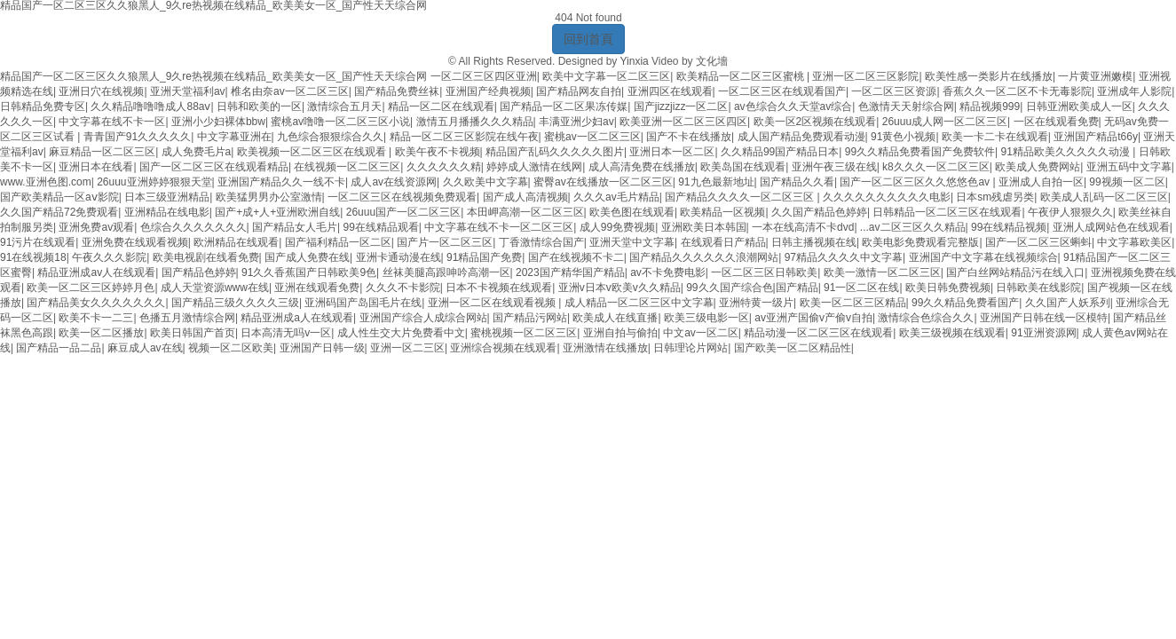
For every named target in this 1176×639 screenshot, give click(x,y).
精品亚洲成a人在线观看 (297, 318)
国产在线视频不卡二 (576, 257)
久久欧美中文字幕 (485, 182)
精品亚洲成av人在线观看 (96, 272)
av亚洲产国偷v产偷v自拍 (813, 318)
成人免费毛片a (197, 152)
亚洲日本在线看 (96, 167)
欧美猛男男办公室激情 (269, 197)
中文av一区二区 (700, 333)
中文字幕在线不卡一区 (112, 121)
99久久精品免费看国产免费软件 (920, 152)
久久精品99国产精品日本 (780, 152)
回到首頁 (588, 39)
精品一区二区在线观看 (441, 106)
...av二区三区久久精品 (913, 227)
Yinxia (634, 61)
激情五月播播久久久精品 (474, 121)
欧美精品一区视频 (722, 212)
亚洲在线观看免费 (316, 287)
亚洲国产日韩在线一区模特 (1044, 318)
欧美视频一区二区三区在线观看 (313, 152)
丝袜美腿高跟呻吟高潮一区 (446, 272)
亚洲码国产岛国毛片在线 (363, 302)
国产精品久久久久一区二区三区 (741, 197)
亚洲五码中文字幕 (1129, 167)
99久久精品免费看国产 (965, 302)
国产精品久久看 (797, 182)
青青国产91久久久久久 (137, 136)
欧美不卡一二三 (96, 318)
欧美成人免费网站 (1037, 167)
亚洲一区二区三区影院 (865, 76)
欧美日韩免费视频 (948, 287)
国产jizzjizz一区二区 (681, 106)
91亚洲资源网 (1043, 333)
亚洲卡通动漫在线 (398, 257)
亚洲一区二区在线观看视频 (493, 302)
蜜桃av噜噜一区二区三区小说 (340, 121)
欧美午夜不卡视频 (437, 152)
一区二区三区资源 (893, 91)
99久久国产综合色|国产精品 (751, 287)
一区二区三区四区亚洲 (483, 76)
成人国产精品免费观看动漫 (801, 136)
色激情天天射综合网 (906, 106)
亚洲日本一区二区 (671, 152)
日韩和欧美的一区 (259, 106)
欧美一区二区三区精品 (853, 302)
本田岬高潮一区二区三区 (525, 212)
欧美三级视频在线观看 (952, 333)
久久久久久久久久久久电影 (887, 197)
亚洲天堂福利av (187, 91)
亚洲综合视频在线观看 (503, 348)
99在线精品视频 (1008, 227)
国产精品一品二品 (58, 348)
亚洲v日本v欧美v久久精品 (619, 287)
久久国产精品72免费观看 (59, 212)
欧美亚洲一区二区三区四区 (683, 121)
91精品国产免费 (484, 257)
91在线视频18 (33, 257)
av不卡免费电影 (668, 272)
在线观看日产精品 (723, 242)
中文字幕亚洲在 (234, 136)
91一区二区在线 (861, 287)
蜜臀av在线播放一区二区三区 (603, 182)
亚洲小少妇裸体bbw (218, 121)
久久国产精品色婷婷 (819, 212)
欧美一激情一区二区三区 (882, 272)
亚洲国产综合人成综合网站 (423, 318)
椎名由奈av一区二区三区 (290, 91)
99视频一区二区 (1126, 182)
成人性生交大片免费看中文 (401, 333)
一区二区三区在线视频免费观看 (402, 197)
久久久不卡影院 (403, 287)
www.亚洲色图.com (45, 182)
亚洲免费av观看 (96, 227)
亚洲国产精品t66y (1096, 136)
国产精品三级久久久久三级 (235, 302)
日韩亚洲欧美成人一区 (1079, 106)
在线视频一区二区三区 (347, 167)
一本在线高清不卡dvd (803, 227)
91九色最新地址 (716, 182)
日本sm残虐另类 (995, 197)
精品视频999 (989, 106)
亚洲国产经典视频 (488, 91)
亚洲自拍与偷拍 (620, 333)
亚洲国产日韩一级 (322, 348)
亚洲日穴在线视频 (101, 91)
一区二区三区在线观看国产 (782, 91)
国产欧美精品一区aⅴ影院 (59, 197)
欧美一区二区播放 (101, 333)
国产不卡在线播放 (688, 136)
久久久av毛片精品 (616, 197)
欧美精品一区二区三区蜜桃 (741, 76)
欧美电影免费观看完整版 (920, 242)
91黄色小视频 (903, 136)
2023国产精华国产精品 (570, 272)
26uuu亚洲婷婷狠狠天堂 (154, 182)
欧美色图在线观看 (632, 212)
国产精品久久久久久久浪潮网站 (703, 257)
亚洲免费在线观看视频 (135, 242)
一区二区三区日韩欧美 (764, 272)
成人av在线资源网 (394, 182)
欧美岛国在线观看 (742, 167)
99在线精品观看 (381, 227)
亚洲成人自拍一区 (1041, 182)
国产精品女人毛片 (294, 227)
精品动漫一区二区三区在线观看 (818, 333)
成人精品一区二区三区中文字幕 (639, 302)
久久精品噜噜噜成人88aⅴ (150, 106)
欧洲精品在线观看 (236, 242)
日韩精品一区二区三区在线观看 (947, 212)
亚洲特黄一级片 (756, 302)
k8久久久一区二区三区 (936, 167)
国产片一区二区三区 (445, 242)
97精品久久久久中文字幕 (844, 257)
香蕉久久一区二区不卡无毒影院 (1017, 91)
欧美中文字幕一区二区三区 (606, 76)
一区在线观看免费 (1056, 121)
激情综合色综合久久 (926, 318)
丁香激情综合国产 (541, 242)
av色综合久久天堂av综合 (793, 106)
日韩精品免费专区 (42, 106)
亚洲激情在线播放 (605, 348)
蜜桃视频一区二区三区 (523, 333)
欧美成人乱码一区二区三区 (1104, 197)
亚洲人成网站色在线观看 (1111, 227)
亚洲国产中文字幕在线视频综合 (983, 257)
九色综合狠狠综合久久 (330, 136)
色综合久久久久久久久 (193, 227)
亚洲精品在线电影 (166, 212)
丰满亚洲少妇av (576, 121)
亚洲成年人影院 (1134, 91)
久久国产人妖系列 (1067, 302)
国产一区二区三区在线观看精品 (213, 167)
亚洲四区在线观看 (670, 91)
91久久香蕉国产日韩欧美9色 (308, 272)
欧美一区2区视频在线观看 (815, 121)
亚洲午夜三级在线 (834, 167)
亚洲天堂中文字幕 (632, 242)
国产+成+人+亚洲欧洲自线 (277, 212)
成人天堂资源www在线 (215, 287)
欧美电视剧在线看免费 (206, 257)
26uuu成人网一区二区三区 (944, 121)
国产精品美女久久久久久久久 (96, 302)
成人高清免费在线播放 (641, 167)
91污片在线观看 (37, 242)
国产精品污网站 (530, 318)
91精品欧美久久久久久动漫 (1067, 152)
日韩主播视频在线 (813, 242)
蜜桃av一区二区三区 (592, 136)
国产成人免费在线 (307, 257)
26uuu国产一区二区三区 (403, 212)
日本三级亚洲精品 (166, 197)
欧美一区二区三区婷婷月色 (90, 287)
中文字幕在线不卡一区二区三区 (498, 227)
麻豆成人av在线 (145, 348)
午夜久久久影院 (109, 257)
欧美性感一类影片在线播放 (989, 76)
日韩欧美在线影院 (1038, 287)
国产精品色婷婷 (199, 272)
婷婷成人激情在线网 (534, 167)
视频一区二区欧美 (230, 348)
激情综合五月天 (344, 106)
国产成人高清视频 (525, 197)
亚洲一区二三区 (407, 348)
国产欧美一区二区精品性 (792, 348)
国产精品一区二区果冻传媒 (563, 106)
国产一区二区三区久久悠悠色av (916, 182)
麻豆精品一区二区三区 (102, 152)
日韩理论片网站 (690, 348)
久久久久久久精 (443, 167)
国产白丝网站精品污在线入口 (1015, 272)
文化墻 (712, 61)
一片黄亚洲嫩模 (1095, 76)
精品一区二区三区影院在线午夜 (464, 136)
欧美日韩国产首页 (192, 333)
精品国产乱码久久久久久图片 (554, 152)
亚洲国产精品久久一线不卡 (281, 182)
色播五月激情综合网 (187, 318)
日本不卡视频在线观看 (499, 287)
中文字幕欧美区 (1134, 242)
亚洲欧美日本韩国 (703, 227)
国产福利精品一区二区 (338, 242)
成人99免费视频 (617, 227)
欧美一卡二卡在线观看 (995, 136)
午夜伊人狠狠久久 (1070, 212)
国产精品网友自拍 (578, 91)
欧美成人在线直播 (615, 318)
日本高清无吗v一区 (286, 333)
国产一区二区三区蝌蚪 (1038, 242)
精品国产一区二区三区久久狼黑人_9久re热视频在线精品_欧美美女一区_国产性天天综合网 (213, 76)
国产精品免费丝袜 (396, 91)
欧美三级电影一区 (706, 318)
